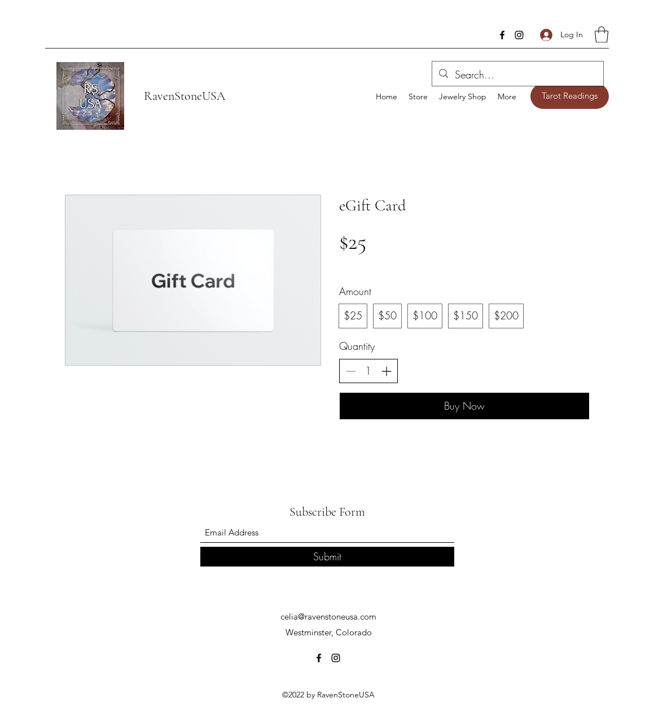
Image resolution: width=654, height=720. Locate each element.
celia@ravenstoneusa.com (328, 616)
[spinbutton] (368, 371)
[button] (601, 35)
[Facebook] (502, 35)
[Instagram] (519, 35)
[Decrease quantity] (350, 371)
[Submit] (327, 557)
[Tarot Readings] (569, 96)
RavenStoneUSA (184, 96)
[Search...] (517, 75)
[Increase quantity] (386, 371)
